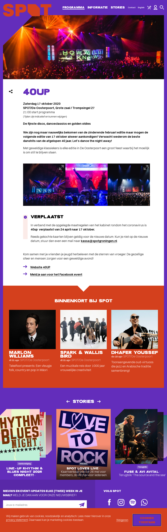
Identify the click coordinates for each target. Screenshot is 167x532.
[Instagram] (121, 502)
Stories (118, 7)
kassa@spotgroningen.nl (99, 241)
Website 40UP (40, 267)
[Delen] (11, 91)
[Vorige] (68, 401)
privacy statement (17, 520)
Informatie (98, 7)
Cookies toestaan (147, 520)
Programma (74, 7)
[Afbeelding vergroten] (44, 185)
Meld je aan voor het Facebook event (56, 274)
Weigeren (122, 520)
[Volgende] (99, 401)
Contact (132, 7)
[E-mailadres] (45, 504)
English (141, 7)
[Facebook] (109, 502)
